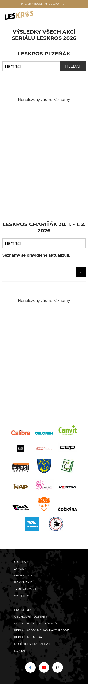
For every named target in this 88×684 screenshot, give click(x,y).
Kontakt (21, 650)
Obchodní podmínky (31, 616)
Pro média (22, 609)
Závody (20, 568)
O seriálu (22, 562)
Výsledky (21, 596)
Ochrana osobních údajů (35, 623)
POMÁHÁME (23, 582)
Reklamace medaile (30, 637)
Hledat (73, 66)
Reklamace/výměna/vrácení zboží (42, 630)
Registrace (23, 575)
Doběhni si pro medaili (33, 644)
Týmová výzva (25, 589)
